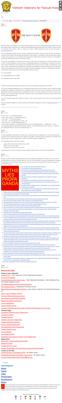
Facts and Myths (6, 332)
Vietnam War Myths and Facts (10, 322)
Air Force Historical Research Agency (13, 296)
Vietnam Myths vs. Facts (9, 346)
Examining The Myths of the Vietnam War (14, 312)
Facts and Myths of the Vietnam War (12, 327)
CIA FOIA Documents (8, 277)
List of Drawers (7, 72)
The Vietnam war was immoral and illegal (31, 168)
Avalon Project (5, 275)
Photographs (6, 377)
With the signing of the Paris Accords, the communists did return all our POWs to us (24, 253)
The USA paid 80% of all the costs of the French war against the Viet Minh (21, 243)
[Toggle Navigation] (2, 17)
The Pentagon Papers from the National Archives (16, 284)
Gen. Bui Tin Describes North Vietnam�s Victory (17, 357)
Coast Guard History (7, 303)
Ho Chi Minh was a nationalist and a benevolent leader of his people (38, 170)
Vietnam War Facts (7, 317)
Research (5, 362)
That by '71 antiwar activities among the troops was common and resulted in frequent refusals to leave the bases (31, 228)
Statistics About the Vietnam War (11, 319)
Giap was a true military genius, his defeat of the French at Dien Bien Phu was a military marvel (26, 236)
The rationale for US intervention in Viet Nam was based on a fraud (37, 180)
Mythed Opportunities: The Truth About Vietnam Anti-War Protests (22, 348)
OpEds (3, 371)
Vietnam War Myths (7, 315)
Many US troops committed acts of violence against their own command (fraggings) (23, 214)
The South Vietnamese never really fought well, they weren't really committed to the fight (25, 199)
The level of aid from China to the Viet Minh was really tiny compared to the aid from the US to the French (29, 244)
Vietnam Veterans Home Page (10, 324)
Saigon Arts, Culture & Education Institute (14, 341)
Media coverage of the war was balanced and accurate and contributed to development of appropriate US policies (31, 192)
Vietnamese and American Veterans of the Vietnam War (18, 337)
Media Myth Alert (6, 343)
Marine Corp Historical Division (11, 301)
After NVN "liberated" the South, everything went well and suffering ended (21, 205)
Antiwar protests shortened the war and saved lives (16, 194)
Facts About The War (7, 334)
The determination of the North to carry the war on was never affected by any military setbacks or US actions (30, 202)
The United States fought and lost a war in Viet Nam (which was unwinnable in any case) (25, 204)
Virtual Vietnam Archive (8, 305)
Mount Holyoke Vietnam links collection (14, 289)
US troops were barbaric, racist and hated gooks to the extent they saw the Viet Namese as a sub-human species (31, 216)
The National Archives (8, 287)
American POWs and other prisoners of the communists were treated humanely (23, 200)
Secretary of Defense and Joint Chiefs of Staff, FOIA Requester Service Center (25, 308)
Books (3, 368)
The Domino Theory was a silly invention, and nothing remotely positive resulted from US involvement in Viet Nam (31, 207)
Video (3, 374)
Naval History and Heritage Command (13, 298)
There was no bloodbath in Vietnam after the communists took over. (20, 261)
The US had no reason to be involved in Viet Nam (33, 166)
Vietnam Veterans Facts (8, 329)
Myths (3, 382)
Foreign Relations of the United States (13, 280)
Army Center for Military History (11, 293)
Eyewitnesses (6, 379)
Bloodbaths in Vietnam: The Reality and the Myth (16, 355)
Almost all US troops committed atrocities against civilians (17, 212)
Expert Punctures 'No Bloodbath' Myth (13, 352)
